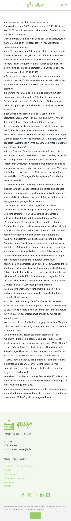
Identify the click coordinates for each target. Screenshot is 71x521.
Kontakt (7, 486)
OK (35, 516)
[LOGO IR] (35, 2)
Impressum (9, 482)
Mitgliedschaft (10, 474)
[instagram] (35, 495)
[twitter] (29, 495)
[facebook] (23, 495)
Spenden (8, 470)
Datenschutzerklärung (14, 478)
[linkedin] (42, 495)
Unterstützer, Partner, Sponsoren (19, 466)
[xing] (48, 495)
